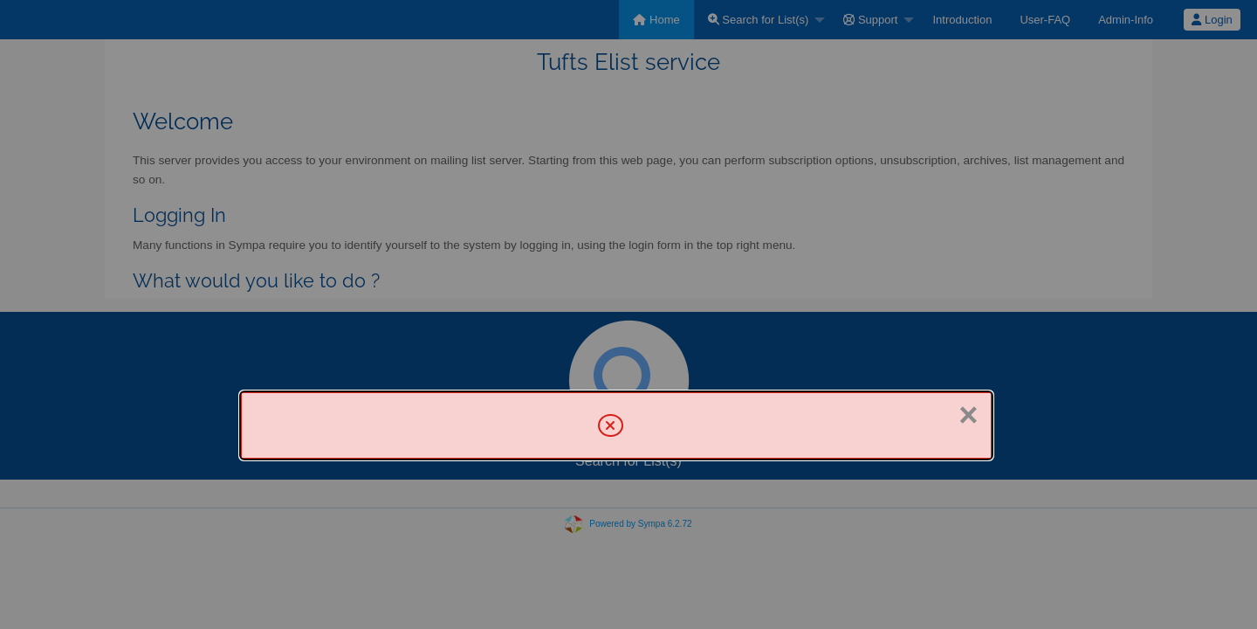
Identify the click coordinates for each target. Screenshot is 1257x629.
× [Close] (968, 415)
